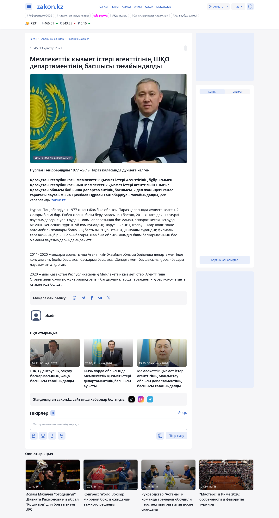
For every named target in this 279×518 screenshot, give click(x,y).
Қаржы (126, 6)
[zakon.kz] (50, 6)
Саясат (103, 6)
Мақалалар (163, 6)
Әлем (115, 6)
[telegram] (83, 298)
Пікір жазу (176, 436)
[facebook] (91, 298)
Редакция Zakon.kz (78, 39)
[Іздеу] (250, 6)
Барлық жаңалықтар (52, 39)
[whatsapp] (74, 298)
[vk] (100, 298)
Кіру (184, 413)
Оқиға (138, 6)
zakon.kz (59, 200)
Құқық (149, 6)
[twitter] (108, 298)
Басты (33, 39)
